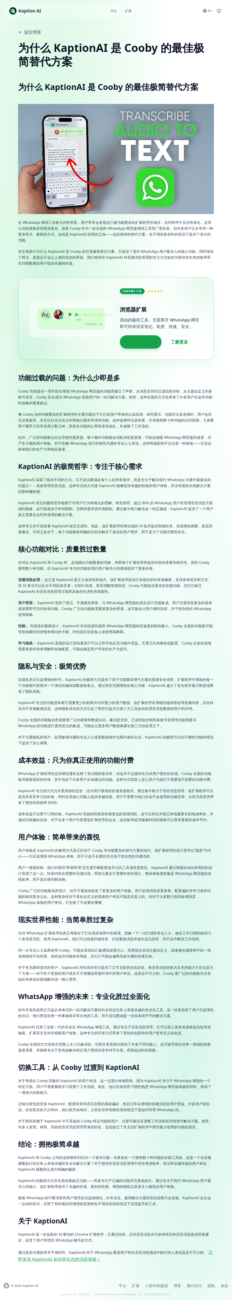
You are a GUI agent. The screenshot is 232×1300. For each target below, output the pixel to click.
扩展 (128, 11)
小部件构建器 (156, 1285)
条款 (224, 1285)
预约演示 (194, 1285)
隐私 (211, 1285)
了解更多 (179, 342)
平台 (114, 11)
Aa (44, 314)
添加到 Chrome (140, 342)
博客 (177, 1285)
